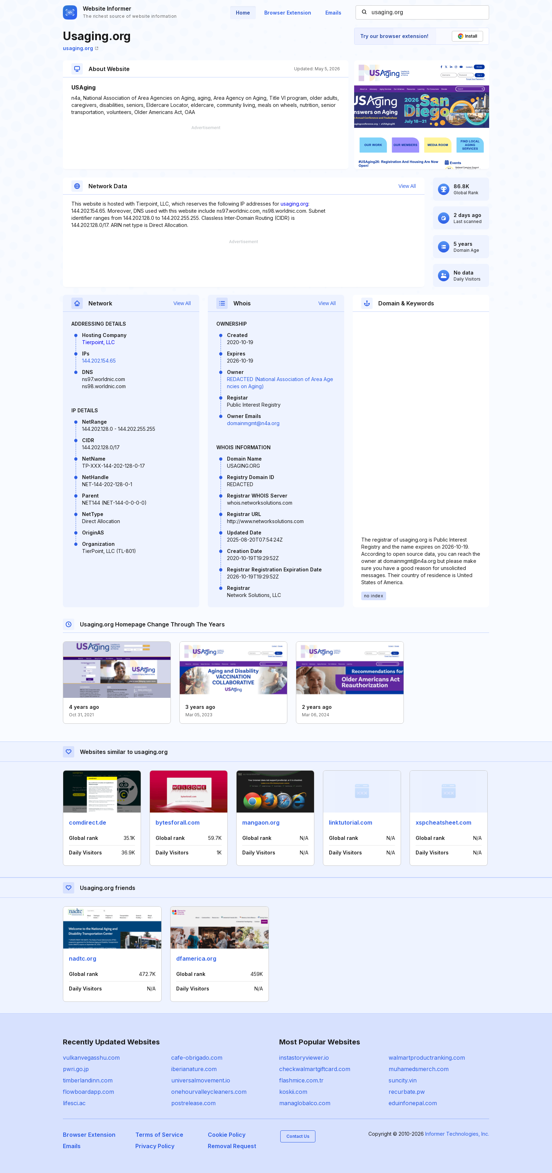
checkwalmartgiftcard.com (314, 1068)
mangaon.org (261, 822)
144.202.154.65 (99, 361)
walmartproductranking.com (427, 1057)
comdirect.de (87, 822)
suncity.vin (403, 1080)
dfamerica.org (196, 958)
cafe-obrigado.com (196, 1057)
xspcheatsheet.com (443, 822)
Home (243, 13)
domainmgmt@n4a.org (253, 423)
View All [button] (407, 186)
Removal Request (232, 1146)
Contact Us (297, 1136)
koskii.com (293, 1091)
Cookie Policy (226, 1134)
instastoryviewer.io (304, 1057)
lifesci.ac (74, 1103)
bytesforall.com (178, 822)
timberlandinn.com (88, 1080)
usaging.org (80, 48)
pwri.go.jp (76, 1068)
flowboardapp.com (88, 1091)
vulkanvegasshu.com (91, 1057)
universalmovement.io (200, 1080)
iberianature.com (194, 1068)
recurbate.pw (407, 1091)
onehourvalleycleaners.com (209, 1091)
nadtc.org (82, 958)
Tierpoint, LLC (98, 342)
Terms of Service (159, 1134)
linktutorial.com (350, 822)
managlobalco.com (304, 1103)
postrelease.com (193, 1103)
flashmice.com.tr (301, 1080)
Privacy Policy (154, 1146)
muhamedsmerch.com (419, 1068)
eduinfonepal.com (413, 1103)
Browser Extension (287, 13)
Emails (333, 13)
